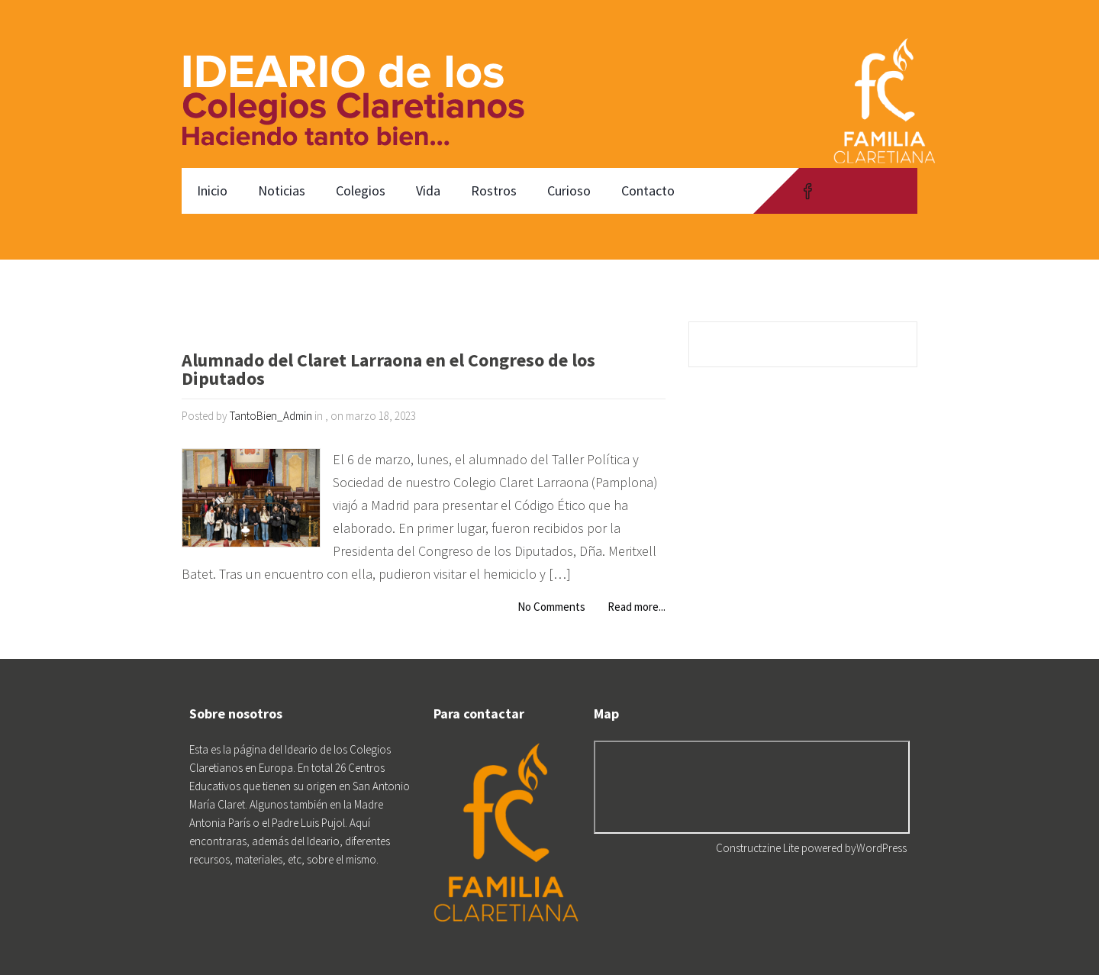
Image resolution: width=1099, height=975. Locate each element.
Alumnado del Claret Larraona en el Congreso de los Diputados (388, 370)
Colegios (360, 190)
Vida (428, 190)
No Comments (551, 606)
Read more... (637, 606)
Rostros (494, 190)
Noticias (281, 190)
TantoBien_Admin (271, 415)
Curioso (569, 190)
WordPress (881, 848)
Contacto (648, 190)
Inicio (212, 190)
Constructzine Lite (758, 848)
